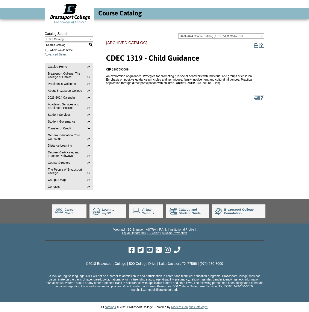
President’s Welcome (62, 84)
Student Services (59, 114)
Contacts (54, 186)
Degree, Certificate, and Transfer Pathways (64, 154)
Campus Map (57, 180)
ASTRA (151, 229)
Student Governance (61, 121)
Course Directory (59, 162)
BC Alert (153, 233)
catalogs (110, 307)
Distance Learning (60, 145)
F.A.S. (163, 229)
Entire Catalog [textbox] (55, 39)
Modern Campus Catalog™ (189, 307)
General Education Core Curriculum (64, 137)
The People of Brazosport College (65, 171)
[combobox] (221, 36)
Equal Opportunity (134, 233)
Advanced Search (56, 54)
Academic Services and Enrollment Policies (63, 106)
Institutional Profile (182, 229)
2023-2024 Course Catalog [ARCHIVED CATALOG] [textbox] (212, 36)
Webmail (119, 229)
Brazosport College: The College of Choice (64, 75)
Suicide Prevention (174, 233)
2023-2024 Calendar (61, 97)
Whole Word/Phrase (61, 50)
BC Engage (135, 229)
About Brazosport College (65, 90)
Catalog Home (57, 66)
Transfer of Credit (59, 128)
